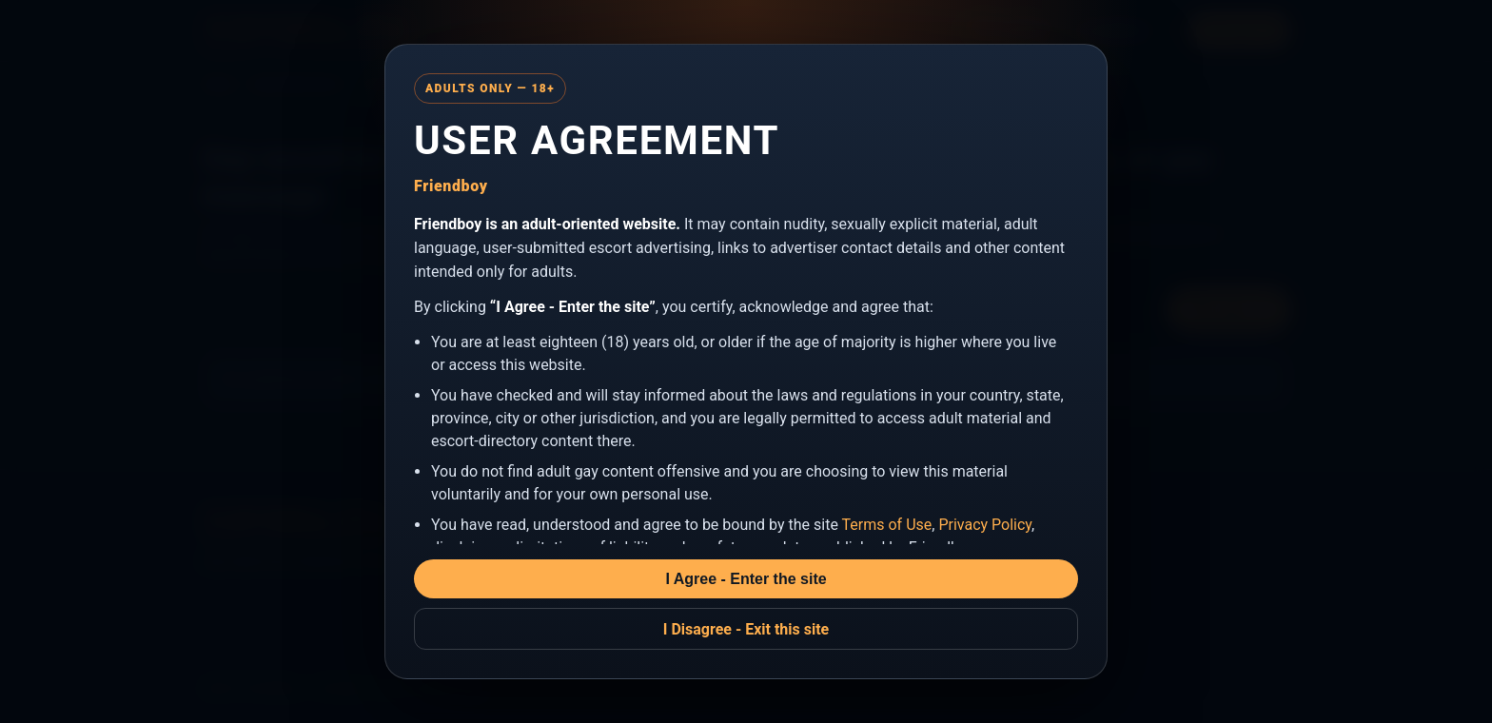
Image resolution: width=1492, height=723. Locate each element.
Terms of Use (887, 525)
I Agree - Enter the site (745, 579)
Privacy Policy (984, 525)
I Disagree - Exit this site (746, 629)
